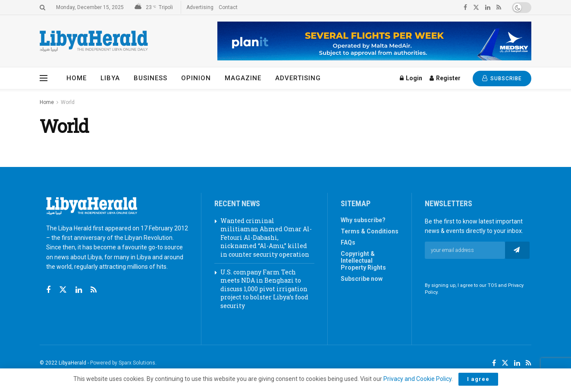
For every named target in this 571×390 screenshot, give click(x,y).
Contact (228, 7)
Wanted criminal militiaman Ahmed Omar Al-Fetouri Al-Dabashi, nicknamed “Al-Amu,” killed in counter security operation (266, 237)
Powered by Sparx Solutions (122, 363)
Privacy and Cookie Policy (417, 378)
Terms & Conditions (369, 231)
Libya (110, 78)
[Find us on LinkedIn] (517, 363)
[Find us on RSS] (94, 290)
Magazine (243, 78)
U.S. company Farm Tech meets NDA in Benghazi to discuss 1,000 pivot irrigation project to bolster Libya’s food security (264, 289)
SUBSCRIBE (502, 78)
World (68, 102)
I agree (478, 379)
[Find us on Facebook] (48, 290)
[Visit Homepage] (94, 41)
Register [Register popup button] (445, 78)
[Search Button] (42, 7)
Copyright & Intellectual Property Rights (363, 260)
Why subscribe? (363, 220)
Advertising (199, 7)
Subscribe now (362, 278)
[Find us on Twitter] (63, 290)
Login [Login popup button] (411, 78)
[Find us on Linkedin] (78, 290)
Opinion (196, 78)
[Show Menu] (43, 78)
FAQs (348, 242)
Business (150, 78)
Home (76, 78)
